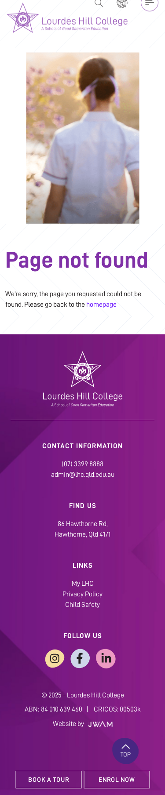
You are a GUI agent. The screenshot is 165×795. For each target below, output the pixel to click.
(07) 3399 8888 (82, 464)
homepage (101, 304)
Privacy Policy (82, 594)
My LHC (83, 583)
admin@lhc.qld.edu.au (82, 474)
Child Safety (82, 604)
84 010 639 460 (61, 709)
